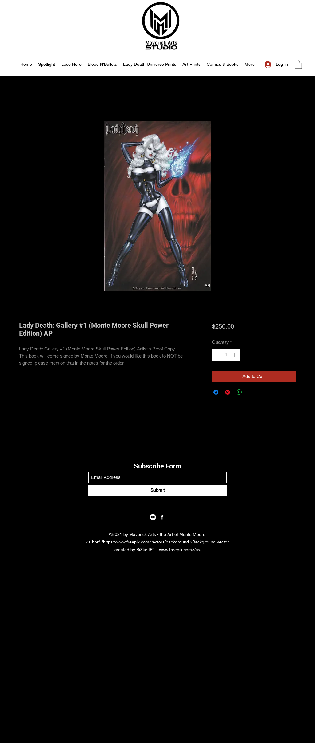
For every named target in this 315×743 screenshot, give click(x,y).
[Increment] (235, 355)
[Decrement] (217, 355)
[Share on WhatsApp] (239, 392)
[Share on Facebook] (216, 392)
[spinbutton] (226, 355)
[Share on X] (251, 392)
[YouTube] (153, 517)
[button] (298, 64)
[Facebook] (162, 517)
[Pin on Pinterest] (227, 392)
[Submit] (157, 490)
